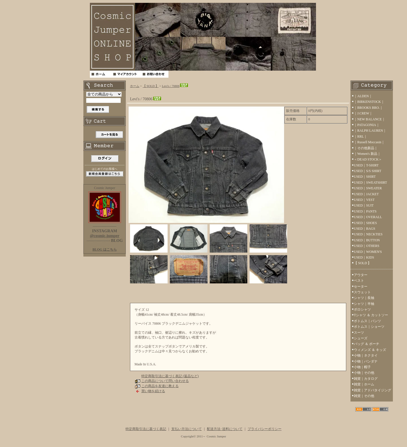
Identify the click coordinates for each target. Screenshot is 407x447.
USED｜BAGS (364, 229)
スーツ (359, 333)
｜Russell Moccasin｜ (369, 142)
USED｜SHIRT (365, 177)
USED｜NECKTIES (368, 234)
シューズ (360, 338)
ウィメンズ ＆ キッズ (370, 350)
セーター (360, 286)
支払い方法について (186, 429)
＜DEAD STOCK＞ (368, 159)
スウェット (362, 292)
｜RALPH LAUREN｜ (370, 131)
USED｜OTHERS (366, 246)
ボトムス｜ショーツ (369, 327)
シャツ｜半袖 (364, 304)
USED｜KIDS (364, 257)
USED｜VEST (364, 200)
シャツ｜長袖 (364, 298)
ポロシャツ (362, 309)
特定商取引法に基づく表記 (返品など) (170, 376)
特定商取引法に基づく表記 (145, 429)
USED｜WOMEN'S (368, 252)
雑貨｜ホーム (364, 384)
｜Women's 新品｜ (367, 154)
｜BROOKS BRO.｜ (368, 108)
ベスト (359, 281)
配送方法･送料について (225, 429)
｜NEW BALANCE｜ (369, 119)
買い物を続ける (153, 391)
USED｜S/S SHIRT (367, 171)
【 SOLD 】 (151, 86)
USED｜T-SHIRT (366, 165)
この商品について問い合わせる (165, 381)
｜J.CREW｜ (363, 113)
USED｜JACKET (366, 194)
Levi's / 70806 (175, 86)
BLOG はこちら (104, 249)
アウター (360, 275)
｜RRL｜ (360, 136)
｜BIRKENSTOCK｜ (369, 102)
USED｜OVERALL (368, 217)
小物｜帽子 (362, 367)
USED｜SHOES (365, 223)
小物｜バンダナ (366, 361)
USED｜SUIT (364, 205)
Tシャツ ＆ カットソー (371, 315)
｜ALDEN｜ (363, 96)
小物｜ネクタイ (366, 355)
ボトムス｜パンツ (367, 321)
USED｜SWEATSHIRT (370, 183)
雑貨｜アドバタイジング (372, 390)
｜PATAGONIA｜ (367, 125)
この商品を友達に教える (160, 386)
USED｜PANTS (365, 211)
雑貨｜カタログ (366, 379)
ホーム (134, 86)
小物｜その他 (364, 373)
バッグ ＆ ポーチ (366, 344)
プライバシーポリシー (265, 429)
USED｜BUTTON (367, 240)
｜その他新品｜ (366, 148)
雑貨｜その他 (364, 396)
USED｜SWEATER (368, 188)
